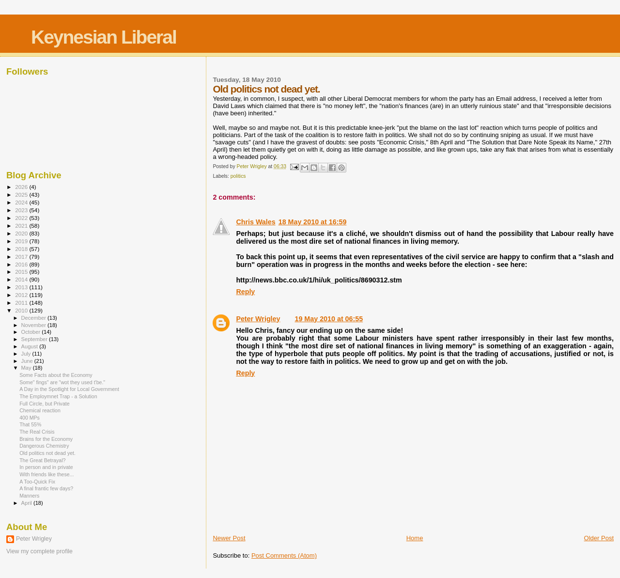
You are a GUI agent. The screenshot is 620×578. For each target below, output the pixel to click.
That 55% (30, 424)
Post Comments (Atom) (284, 555)
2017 (22, 256)
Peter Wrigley (258, 319)
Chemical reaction (40, 410)
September (35, 339)
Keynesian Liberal (103, 37)
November (34, 325)
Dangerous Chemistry (44, 446)
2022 (22, 218)
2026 (22, 187)
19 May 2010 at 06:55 (329, 319)
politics (238, 176)
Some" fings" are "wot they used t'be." (62, 382)
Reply (245, 292)
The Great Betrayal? (42, 460)
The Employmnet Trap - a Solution (58, 396)
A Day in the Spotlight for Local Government (69, 389)
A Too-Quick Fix (37, 481)
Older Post (599, 538)
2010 (22, 310)
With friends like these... (46, 474)
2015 (22, 271)
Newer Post (229, 538)
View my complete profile (39, 551)
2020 (22, 233)
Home (414, 538)
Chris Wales (255, 222)
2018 (22, 249)
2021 (22, 225)
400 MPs (29, 418)
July (26, 354)
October (31, 332)
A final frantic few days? (46, 488)
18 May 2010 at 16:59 (313, 222)
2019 (22, 241)
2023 (22, 210)
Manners (29, 496)
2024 (22, 202)
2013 (22, 287)
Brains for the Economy (46, 439)
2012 (22, 295)
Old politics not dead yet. (47, 453)
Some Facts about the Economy (56, 375)
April (27, 503)
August (30, 346)
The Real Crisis (36, 432)
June (27, 361)
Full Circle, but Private (44, 403)
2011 (22, 302)
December (34, 318)
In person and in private (46, 467)
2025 (22, 194)
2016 (22, 264)
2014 (22, 279)
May (27, 368)
